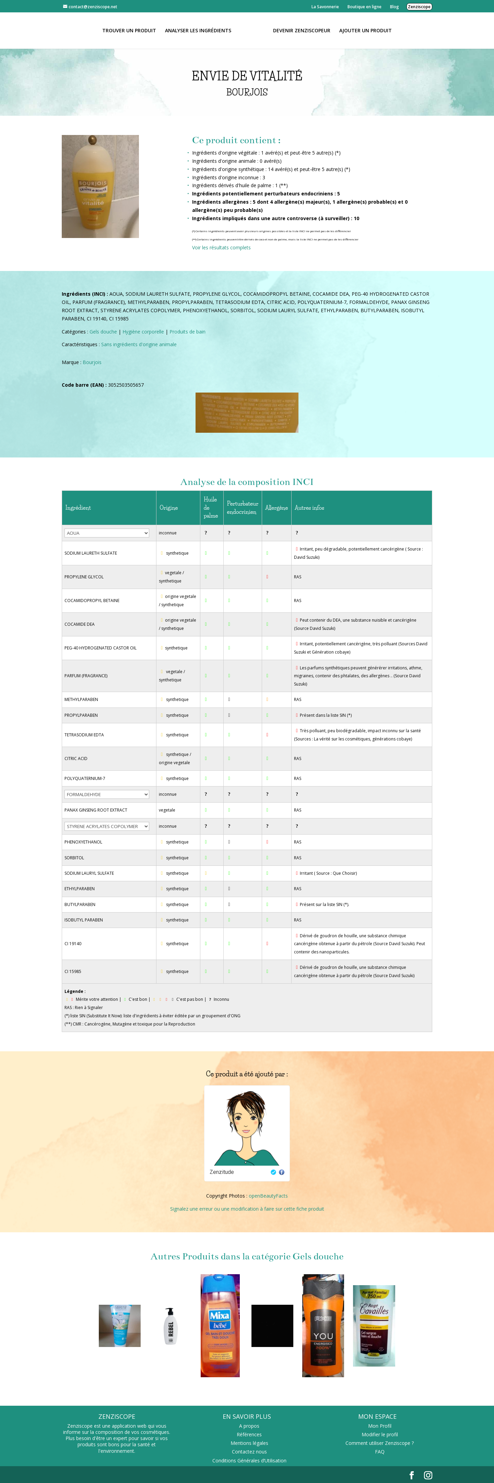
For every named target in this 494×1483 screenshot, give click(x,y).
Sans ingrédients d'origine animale (139, 344)
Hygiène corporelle (143, 331)
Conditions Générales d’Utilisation (249, 1460)
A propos (249, 1426)
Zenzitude (222, 1172)
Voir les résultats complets (221, 247)
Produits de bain (187, 331)
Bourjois (92, 362)
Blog (394, 7)
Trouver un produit (129, 31)
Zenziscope (419, 7)
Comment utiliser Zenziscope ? (379, 1443)
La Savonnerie (325, 7)
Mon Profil (379, 1426)
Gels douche (103, 331)
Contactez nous (249, 1451)
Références (249, 1434)
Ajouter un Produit (365, 31)
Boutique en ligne (364, 7)
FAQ (380, 1451)
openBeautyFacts (268, 1195)
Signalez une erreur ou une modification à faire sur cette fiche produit (247, 1208)
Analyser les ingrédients (198, 31)
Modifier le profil (380, 1434)
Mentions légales (249, 1443)
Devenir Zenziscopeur (301, 31)
